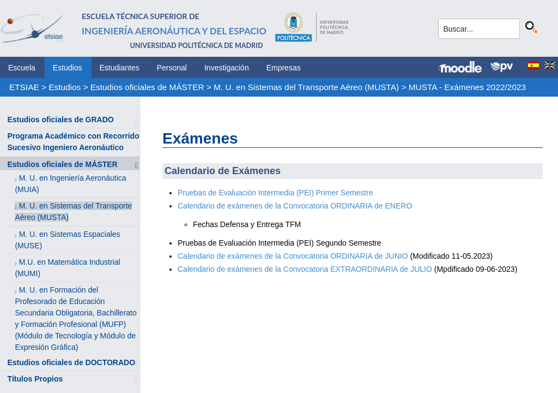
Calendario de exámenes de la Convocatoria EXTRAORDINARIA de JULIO (305, 269)
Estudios (67, 67)
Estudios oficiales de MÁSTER (147, 87)
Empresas (283, 67)
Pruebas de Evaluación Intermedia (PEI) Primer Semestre (275, 192)
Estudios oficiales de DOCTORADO (71, 362)
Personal (172, 67)
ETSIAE (24, 87)
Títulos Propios (35, 378)
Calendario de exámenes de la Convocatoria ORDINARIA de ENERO (295, 205)
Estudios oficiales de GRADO (60, 119)
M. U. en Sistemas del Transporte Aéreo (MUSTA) (306, 87)
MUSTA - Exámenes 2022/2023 (467, 87)
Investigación (226, 67)
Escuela (21, 67)
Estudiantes (120, 67)
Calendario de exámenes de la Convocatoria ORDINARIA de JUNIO (293, 256)
